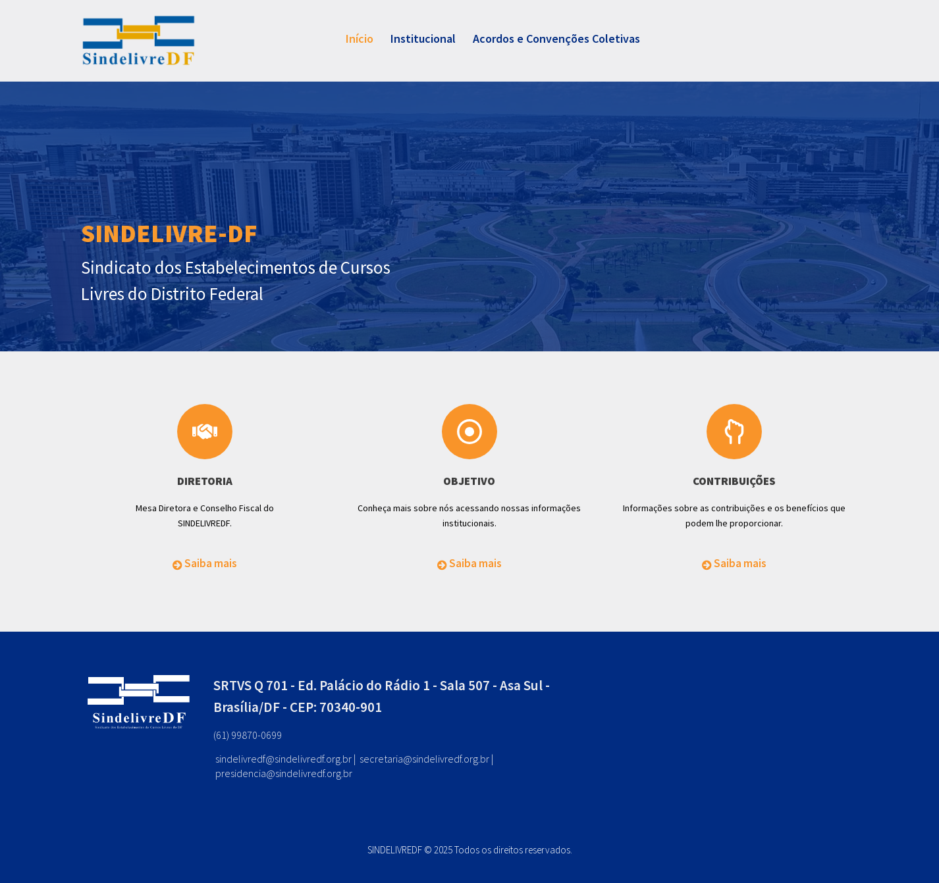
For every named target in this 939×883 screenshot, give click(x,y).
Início (359, 39)
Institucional (423, 39)
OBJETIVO (469, 481)
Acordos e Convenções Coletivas (556, 39)
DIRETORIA (204, 481)
